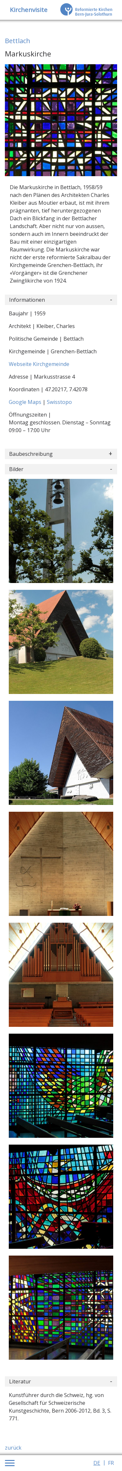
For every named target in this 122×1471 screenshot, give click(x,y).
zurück (13, 1447)
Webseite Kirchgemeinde (39, 364)
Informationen (27, 299)
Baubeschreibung (31, 453)
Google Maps (26, 402)
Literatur (20, 1381)
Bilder (16, 469)
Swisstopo (59, 402)
